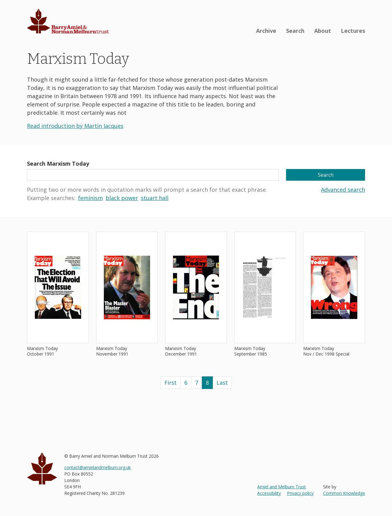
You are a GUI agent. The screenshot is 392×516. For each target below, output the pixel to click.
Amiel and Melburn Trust (281, 487)
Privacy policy (300, 493)
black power (122, 198)
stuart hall (154, 198)
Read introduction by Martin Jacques (75, 125)
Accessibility (269, 493)
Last (222, 382)
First (170, 382)
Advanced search (343, 189)
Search (295, 30)
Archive (266, 30)
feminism (90, 198)
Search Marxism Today (58, 163)
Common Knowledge (344, 493)
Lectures (353, 30)
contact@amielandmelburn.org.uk (97, 467)
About (322, 30)
